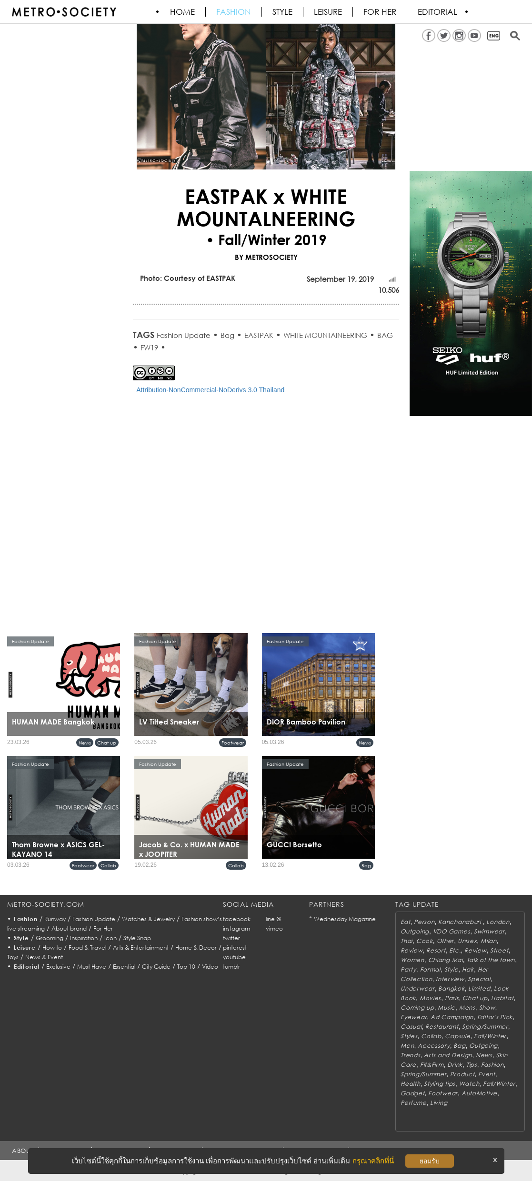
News (85, 742)
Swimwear (489, 931)
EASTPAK (258, 335)
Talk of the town (491, 959)
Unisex (467, 940)
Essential (124, 966)
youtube (234, 957)
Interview (450, 979)
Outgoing (415, 931)
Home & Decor (196, 947)
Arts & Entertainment (141, 947)
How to (52, 947)
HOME (183, 12)
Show (487, 1007)
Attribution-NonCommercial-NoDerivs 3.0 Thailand (210, 390)
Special (479, 979)
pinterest (235, 947)
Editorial (438, 12)
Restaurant (441, 1026)
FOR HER (380, 12)
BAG (385, 335)
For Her (103, 928)
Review (411, 950)
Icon (110, 938)
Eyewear (414, 1017)
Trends (410, 1055)
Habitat (502, 998)
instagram (236, 928)
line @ (273, 919)
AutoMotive (479, 1093)
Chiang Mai (445, 959)
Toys (13, 957)
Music (446, 1007)
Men (407, 1045)
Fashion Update (184, 335)
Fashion (234, 12)
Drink (454, 1064)
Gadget (412, 1093)
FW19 (149, 347)
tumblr (231, 966)
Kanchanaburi (460, 921)
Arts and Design (448, 1055)
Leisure (328, 12)
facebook (237, 919)
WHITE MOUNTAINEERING (325, 335)
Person (424, 921)
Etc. (455, 950)
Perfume (413, 1102)
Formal (430, 969)
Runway (55, 919)
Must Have (91, 966)
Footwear (232, 742)
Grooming (49, 938)
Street (499, 950)
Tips (471, 1064)
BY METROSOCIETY (266, 257)
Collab (108, 865)
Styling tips (439, 1083)
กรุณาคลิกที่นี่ (373, 1161)
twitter (231, 938)
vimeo (274, 928)
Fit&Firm (432, 1064)
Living (438, 1102)
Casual (411, 1026)
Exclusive (58, 966)
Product (462, 1074)
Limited (479, 988)
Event (486, 1074)
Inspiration (84, 938)
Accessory (434, 1045)
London (497, 921)
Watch (469, 1083)
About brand (69, 928)
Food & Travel (87, 947)
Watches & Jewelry (148, 919)
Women (412, 959)
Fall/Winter (490, 1036)
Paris (452, 998)
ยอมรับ (430, 1161)
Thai (406, 940)
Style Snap (137, 938)
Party (408, 969)
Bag (227, 335)
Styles (409, 1036)
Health (410, 1083)
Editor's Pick (494, 1017)
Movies (430, 998)
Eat (405, 921)
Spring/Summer (485, 1026)
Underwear (417, 988)
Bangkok (451, 988)
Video (210, 966)
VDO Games (451, 931)
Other (445, 940)
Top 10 (186, 966)
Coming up (417, 1007)
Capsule (457, 1036)
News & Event (44, 957)
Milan (489, 940)
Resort (435, 950)
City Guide (156, 966)
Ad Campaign (452, 1017)
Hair (468, 969)
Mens (467, 1007)
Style (283, 12)
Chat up (106, 742)
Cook (424, 940)
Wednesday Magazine (345, 919)
